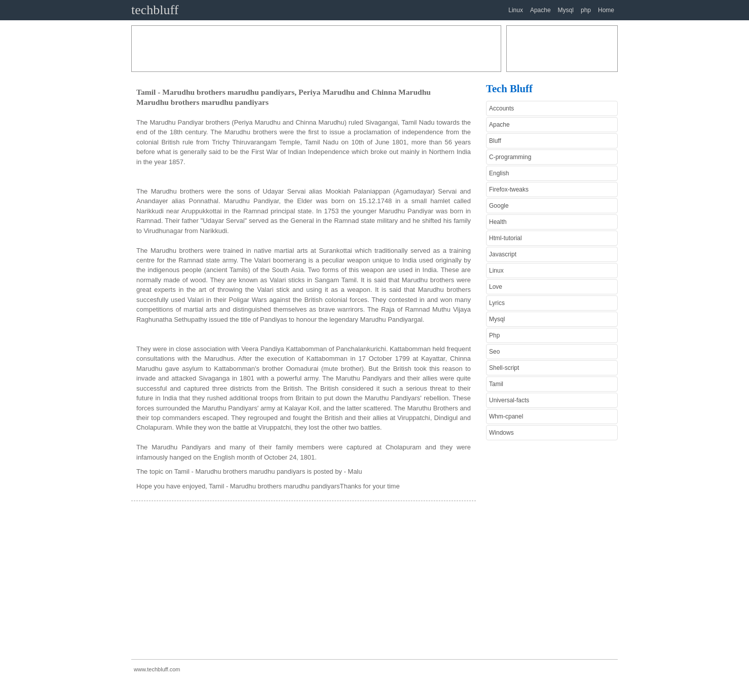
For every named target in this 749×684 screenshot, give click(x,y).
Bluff (495, 140)
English (499, 173)
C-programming (510, 157)
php (586, 10)
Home (606, 10)
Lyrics (497, 303)
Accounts (501, 108)
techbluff (154, 10)
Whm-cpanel (506, 416)
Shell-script (504, 367)
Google (499, 205)
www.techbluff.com (157, 669)
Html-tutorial (505, 238)
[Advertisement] (316, 48)
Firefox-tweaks (509, 189)
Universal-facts (509, 400)
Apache (540, 10)
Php (494, 335)
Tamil (496, 384)
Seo (494, 351)
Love (495, 286)
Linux (515, 10)
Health (498, 221)
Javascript (502, 254)
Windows (501, 432)
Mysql (566, 10)
